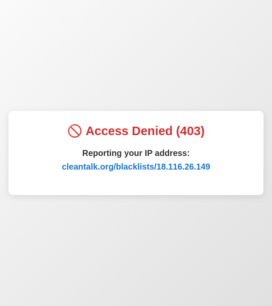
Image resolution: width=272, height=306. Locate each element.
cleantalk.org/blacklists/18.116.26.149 (136, 166)
